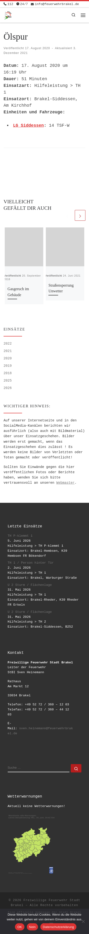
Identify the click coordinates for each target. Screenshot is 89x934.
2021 (8, 351)
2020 (8, 358)
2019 (8, 366)
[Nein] (83, 921)
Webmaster (65, 483)
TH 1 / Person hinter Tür (31, 563)
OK (19, 927)
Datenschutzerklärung (58, 927)
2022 (8, 344)
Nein (32, 927)
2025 (8, 381)
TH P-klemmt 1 (20, 536)
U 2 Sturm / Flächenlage (30, 585)
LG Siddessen (28, 125)
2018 (8, 373)
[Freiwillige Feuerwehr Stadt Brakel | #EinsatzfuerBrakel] (8, 15)
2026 (8, 388)
